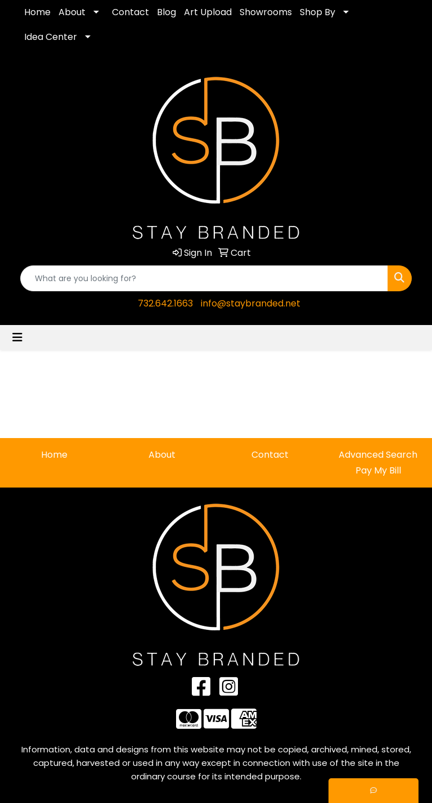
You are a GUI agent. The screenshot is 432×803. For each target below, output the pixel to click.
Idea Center (50, 36)
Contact (130, 12)
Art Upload (208, 12)
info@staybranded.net (250, 303)
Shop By (317, 12)
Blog (166, 12)
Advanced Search (378, 454)
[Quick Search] (204, 278)
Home (37, 12)
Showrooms (266, 12)
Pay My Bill (378, 470)
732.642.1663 (165, 303)
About (72, 12)
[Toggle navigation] (17, 337)
